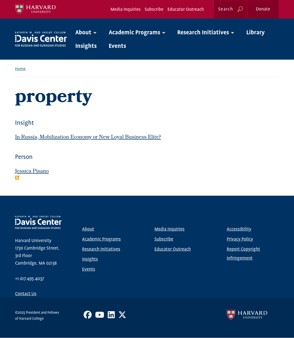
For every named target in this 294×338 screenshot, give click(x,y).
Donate (263, 9)
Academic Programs (101, 239)
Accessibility (239, 229)
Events (117, 46)
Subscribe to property (17, 178)
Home (20, 69)
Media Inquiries (125, 9)
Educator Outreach (185, 9)
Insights (86, 46)
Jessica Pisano (32, 171)
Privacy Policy (240, 239)
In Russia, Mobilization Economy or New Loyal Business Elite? (88, 137)
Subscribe (154, 9)
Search (225, 9)
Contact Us (25, 293)
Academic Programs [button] (134, 32)
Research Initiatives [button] (203, 32)
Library (255, 32)
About (88, 229)
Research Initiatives (101, 249)
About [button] (83, 32)
